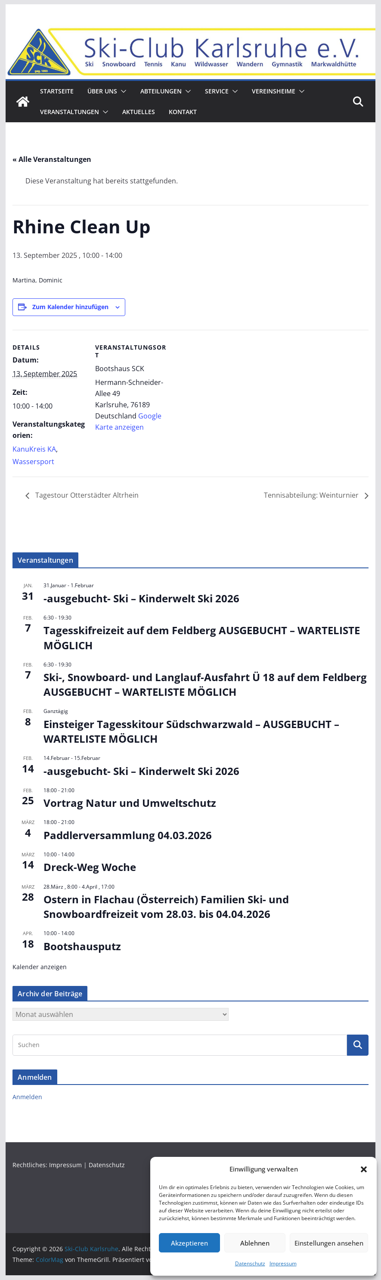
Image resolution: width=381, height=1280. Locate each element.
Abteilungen (161, 91)
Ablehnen (254, 1243)
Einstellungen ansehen (328, 1243)
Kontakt (183, 112)
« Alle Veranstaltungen (51, 159)
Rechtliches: (30, 1165)
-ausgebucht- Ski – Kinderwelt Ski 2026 (141, 598)
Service (217, 91)
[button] (363, 1169)
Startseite (57, 91)
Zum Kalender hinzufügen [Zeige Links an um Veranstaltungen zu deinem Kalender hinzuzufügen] (70, 307)
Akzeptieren (189, 1243)
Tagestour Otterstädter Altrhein (86, 495)
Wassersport (33, 461)
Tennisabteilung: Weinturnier (312, 495)
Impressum (283, 1263)
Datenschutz (250, 1263)
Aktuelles (138, 112)
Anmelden (27, 1097)
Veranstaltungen (69, 112)
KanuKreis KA (34, 449)
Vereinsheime (273, 91)
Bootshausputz (82, 946)
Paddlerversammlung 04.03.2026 (127, 835)
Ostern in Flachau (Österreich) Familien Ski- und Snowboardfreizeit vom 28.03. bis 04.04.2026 (166, 906)
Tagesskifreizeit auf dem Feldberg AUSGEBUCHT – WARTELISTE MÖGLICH (201, 637)
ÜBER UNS (102, 91)
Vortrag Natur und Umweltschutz (129, 803)
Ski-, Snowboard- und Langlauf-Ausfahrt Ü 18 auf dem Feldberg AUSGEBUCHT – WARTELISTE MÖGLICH (205, 684)
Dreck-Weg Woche (89, 867)
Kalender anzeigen (39, 967)
